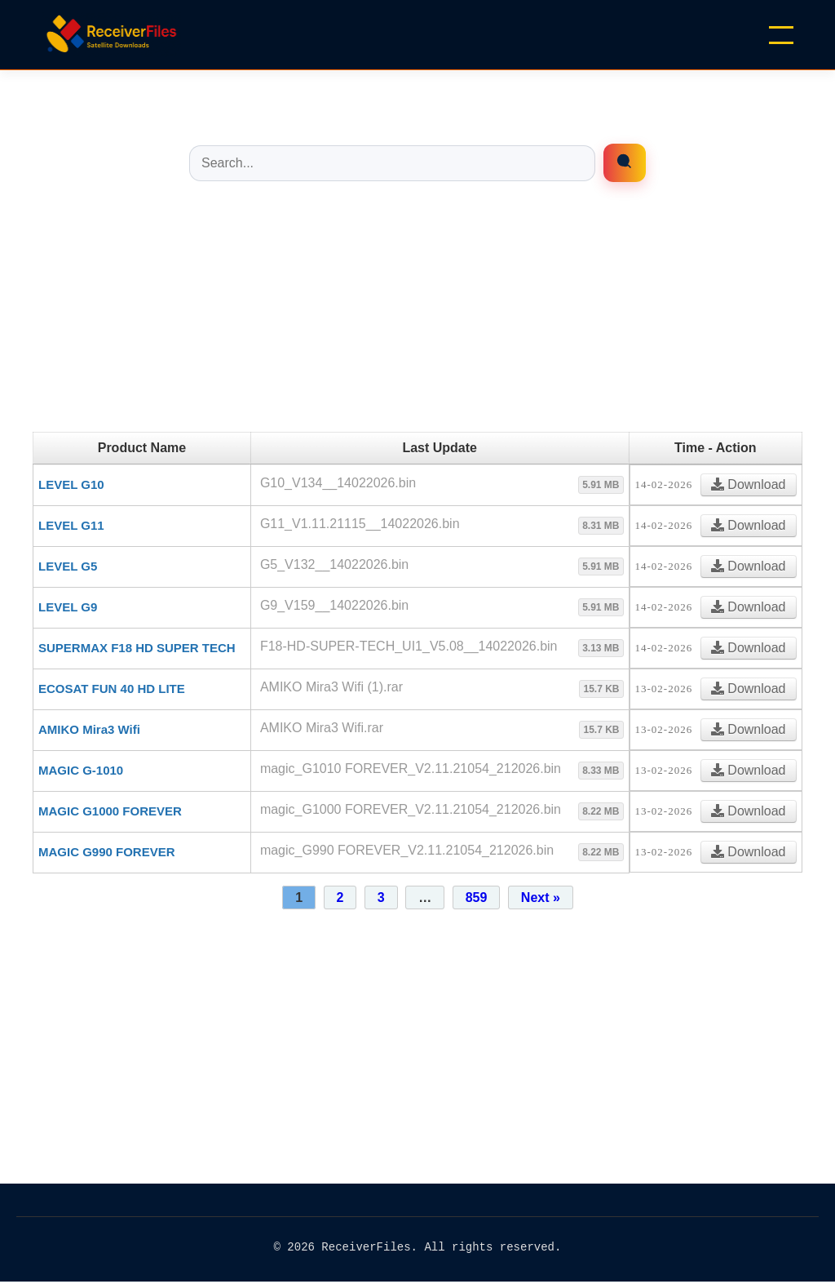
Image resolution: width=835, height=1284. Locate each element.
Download (748, 484)
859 (477, 897)
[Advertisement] (417, 317)
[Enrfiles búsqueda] (624, 163)
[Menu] (781, 35)
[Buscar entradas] (392, 163)
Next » (540, 897)
